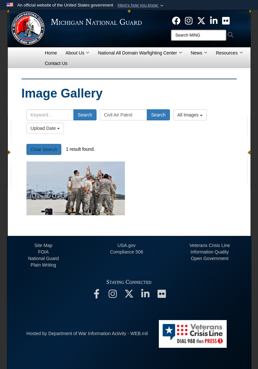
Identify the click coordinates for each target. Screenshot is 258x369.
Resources (229, 52)
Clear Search (44, 149)
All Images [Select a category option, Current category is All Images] (190, 114)
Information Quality (209, 251)
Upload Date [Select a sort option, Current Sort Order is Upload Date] (45, 128)
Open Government (209, 258)
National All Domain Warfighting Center (140, 52)
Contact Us (56, 63)
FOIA (43, 251)
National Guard (43, 258)
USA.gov (126, 245)
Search (85, 114)
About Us (78, 52)
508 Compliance (126, 251)
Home (51, 52)
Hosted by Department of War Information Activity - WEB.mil (87, 333)
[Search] (198, 35)
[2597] (75, 188)
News (199, 52)
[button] (141, 5)
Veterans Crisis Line (210, 245)
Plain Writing (43, 265)
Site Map (43, 245)
